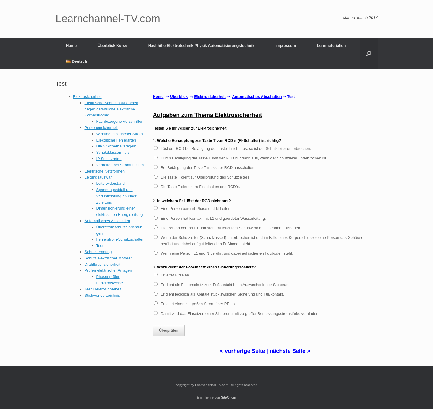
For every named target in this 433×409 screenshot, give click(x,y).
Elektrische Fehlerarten (116, 140)
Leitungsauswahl (99, 177)
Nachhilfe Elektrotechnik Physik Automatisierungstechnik (201, 45)
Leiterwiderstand (110, 183)
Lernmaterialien (331, 45)
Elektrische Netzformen (105, 171)
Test (99, 245)
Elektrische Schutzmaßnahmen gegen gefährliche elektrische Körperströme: (111, 109)
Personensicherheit (101, 127)
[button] (369, 53)
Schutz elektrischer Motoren (109, 258)
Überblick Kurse (112, 45)
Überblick (179, 96)
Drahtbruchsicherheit (102, 264)
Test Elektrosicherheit (103, 289)
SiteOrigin (228, 397)
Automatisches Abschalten (107, 221)
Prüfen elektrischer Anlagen (108, 270)
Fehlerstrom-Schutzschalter (120, 239)
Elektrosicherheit (87, 96)
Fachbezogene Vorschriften (119, 121)
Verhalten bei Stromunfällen (120, 165)
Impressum (285, 45)
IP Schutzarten (109, 158)
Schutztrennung (98, 252)
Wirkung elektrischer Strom (119, 134)
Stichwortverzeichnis (102, 295)
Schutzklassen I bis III (115, 152)
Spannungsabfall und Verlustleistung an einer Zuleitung (116, 195)
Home (71, 45)
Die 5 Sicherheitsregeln (116, 146)
